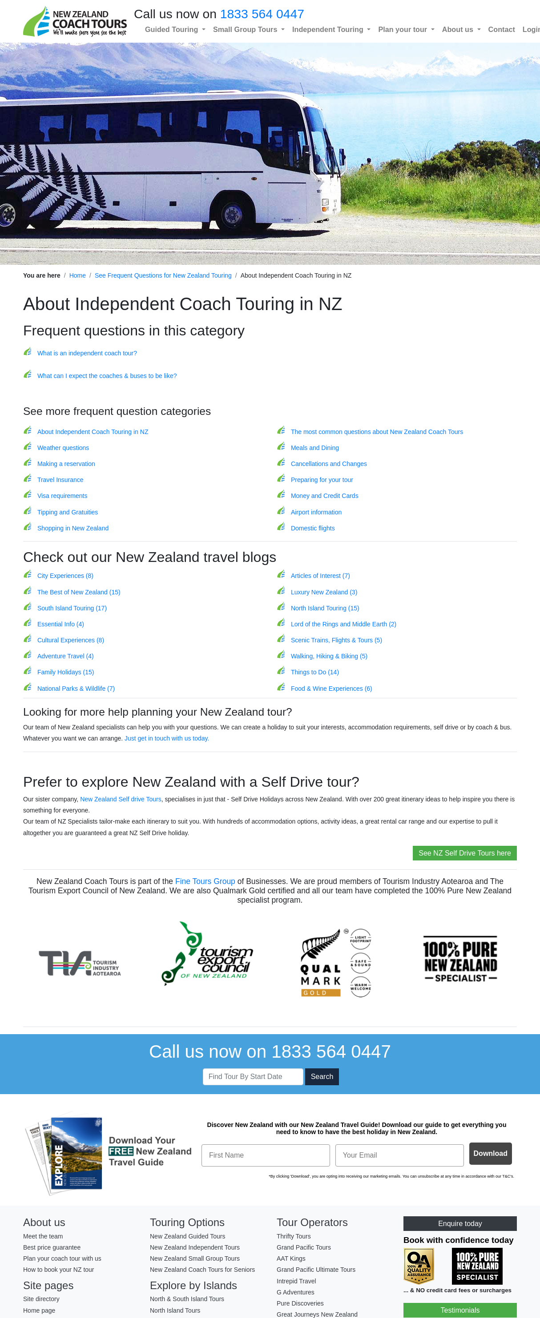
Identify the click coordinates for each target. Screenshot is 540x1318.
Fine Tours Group (205, 881)
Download (491, 1153)
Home (77, 275)
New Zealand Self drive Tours (120, 799)
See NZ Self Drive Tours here (465, 853)
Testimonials (460, 1310)
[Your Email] (399, 1155)
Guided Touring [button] (172, 29)
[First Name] (265, 1155)
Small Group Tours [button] (246, 29)
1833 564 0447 (262, 14)
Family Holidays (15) (65, 672)
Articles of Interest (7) (320, 575)
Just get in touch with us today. (167, 738)
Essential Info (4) (60, 624)
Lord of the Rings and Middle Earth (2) (343, 624)
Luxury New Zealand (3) (324, 592)
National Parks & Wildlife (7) (76, 688)
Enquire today (460, 1223)
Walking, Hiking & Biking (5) (329, 656)
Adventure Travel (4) (65, 656)
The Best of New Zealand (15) (79, 592)
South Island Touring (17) (72, 608)
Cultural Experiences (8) (70, 640)
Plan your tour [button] (403, 29)
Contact (501, 29)
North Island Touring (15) (325, 608)
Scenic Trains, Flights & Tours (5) (336, 640)
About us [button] (459, 29)
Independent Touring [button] (328, 29)
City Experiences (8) (65, 575)
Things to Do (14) (315, 672)
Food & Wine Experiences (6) (331, 688)
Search (322, 1076)
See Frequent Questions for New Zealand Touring (163, 275)
